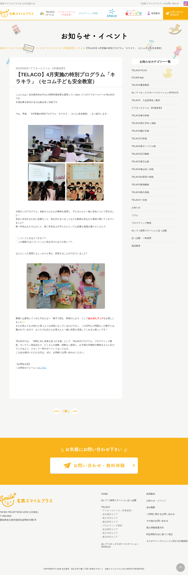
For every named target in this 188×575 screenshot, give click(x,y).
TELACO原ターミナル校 (144, 146)
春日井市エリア (110, 521)
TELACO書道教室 (140, 85)
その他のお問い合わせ (157, 521)
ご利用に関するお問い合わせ (160, 514)
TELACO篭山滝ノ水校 (143, 169)
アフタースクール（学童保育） (66, 13)
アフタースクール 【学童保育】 (60, 48)
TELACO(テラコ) (50, 13)
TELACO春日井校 (140, 115)
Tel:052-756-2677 (8, 512)
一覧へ (66, 411)
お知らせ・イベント (32, 48)
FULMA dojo (138, 77)
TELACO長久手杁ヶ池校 (144, 123)
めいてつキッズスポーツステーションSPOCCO (155, 92)
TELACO (105, 507)
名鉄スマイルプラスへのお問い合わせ (160, 3)
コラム (79, 48)
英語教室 (136, 246)
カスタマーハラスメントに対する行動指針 (167, 541)
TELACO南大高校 (140, 192)
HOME (104, 494)
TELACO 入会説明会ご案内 (146, 100)
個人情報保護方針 (155, 527)
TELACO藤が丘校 (140, 131)
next (75, 411)
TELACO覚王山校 (140, 161)
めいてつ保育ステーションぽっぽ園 (149, 230)
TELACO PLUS (139, 70)
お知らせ (136, 207)
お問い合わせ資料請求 (176, 13)
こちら (43, 368)
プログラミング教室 (88, 13)
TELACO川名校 (139, 138)
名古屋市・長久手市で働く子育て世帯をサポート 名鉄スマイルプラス (92, 569)
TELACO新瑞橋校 (140, 184)
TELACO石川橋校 (140, 154)
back (56, 411)
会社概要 (150, 507)
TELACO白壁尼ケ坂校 (143, 177)
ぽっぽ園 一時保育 (141, 238)
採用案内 (155, 13)
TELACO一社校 (139, 200)
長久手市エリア (110, 518)
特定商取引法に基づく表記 (159, 534)
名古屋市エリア (110, 514)
